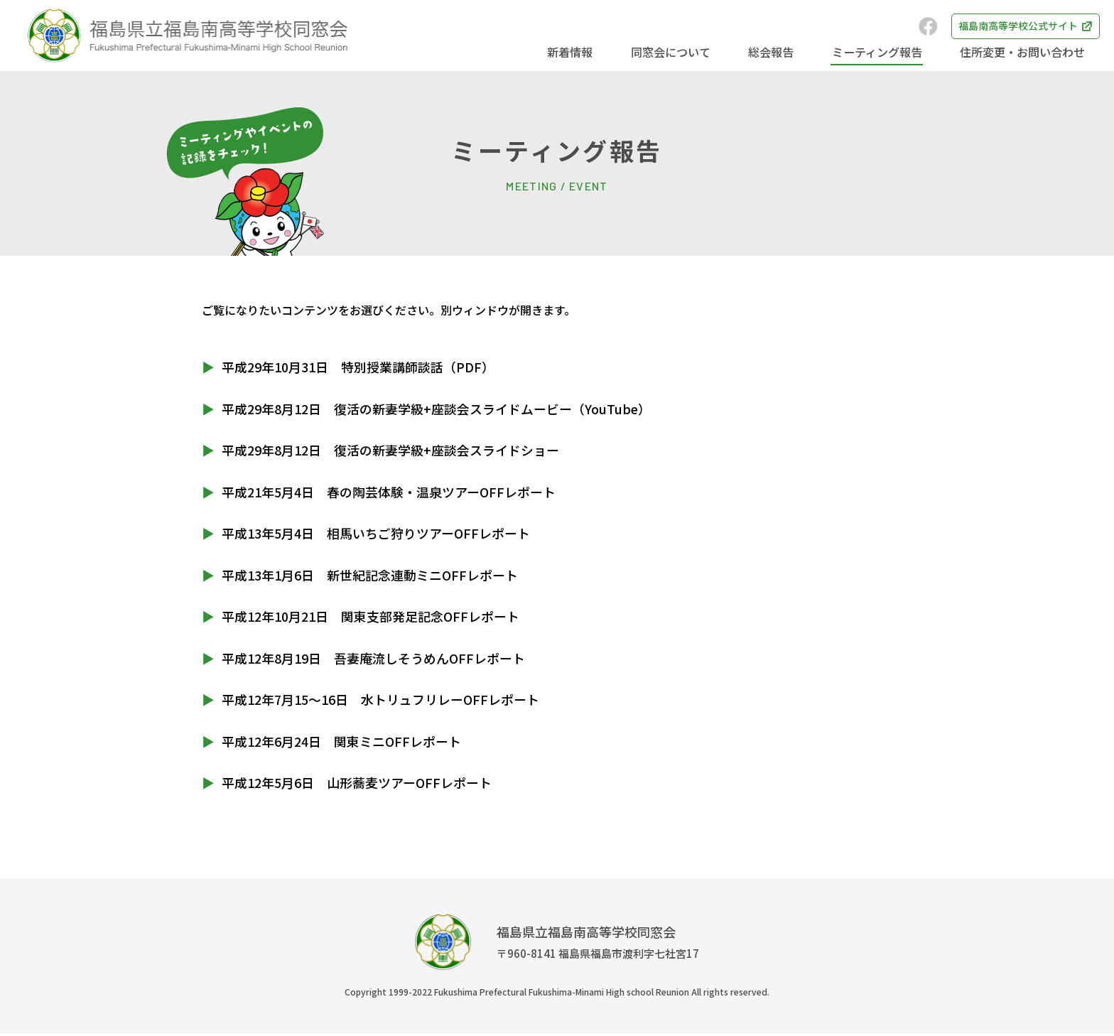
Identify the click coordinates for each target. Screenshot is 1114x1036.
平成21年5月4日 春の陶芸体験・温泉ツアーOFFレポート (389, 491)
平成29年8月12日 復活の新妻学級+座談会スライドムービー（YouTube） (436, 408)
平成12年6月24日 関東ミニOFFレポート (341, 742)
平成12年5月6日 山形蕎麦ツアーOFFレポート (357, 784)
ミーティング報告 (881, 51)
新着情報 (581, 51)
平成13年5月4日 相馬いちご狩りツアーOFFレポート (376, 533)
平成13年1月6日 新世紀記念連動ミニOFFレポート (370, 575)
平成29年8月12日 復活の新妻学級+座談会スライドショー (390, 450)
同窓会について (679, 51)
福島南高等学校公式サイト (1004, 26)
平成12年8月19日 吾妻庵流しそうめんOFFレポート (373, 659)
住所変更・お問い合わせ (1023, 51)
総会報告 (777, 51)
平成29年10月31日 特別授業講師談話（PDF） (358, 366)
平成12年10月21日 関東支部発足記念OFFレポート (370, 617)
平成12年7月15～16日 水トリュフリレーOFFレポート (380, 700)
